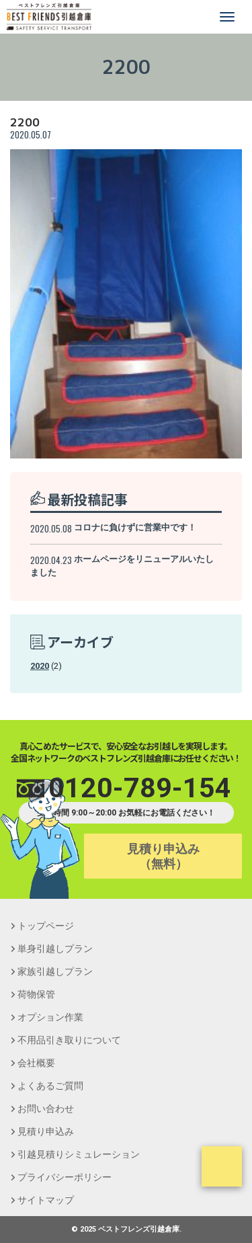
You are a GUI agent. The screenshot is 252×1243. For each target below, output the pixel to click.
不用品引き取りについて (69, 1040)
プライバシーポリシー (64, 1177)
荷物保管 (36, 994)
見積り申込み (45, 1131)
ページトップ (222, 1166)
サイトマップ (45, 1200)
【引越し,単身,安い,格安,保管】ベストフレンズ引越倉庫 (49, 16)
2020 (39, 666)
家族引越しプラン (55, 971)
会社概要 (36, 1062)
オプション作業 (50, 1017)
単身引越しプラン (55, 948)
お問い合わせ (45, 1108)
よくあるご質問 (50, 1085)
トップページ (45, 925)
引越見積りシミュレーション (78, 1154)
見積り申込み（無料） (163, 856)
